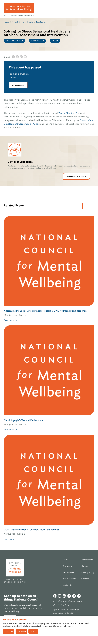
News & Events (18, 22)
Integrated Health (14, 41)
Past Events (41, 22)
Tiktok (79, 596)
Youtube (59, 596)
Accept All (8, 631)
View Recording (18, 85)
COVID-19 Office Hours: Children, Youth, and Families (49, 532)
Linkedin (64, 596)
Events (30, 22)
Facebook (55, 596)
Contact (85, 579)
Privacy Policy (87, 572)
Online (55, 41)
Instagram (69, 596)
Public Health (37, 41)
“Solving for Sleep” (67, 113)
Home (6, 22)
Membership (87, 560)
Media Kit (67, 585)
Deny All (33, 631)
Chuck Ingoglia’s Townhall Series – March (49, 422)
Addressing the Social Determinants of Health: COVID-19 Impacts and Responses (49, 313)
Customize (21, 631)
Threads (74, 596)
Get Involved (68, 572)
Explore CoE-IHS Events (76, 176)
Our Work (67, 566)
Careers (84, 566)
